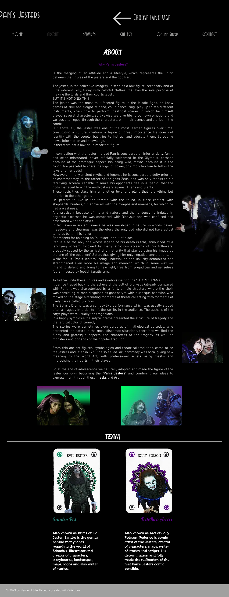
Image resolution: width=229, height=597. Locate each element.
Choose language (151, 17)
